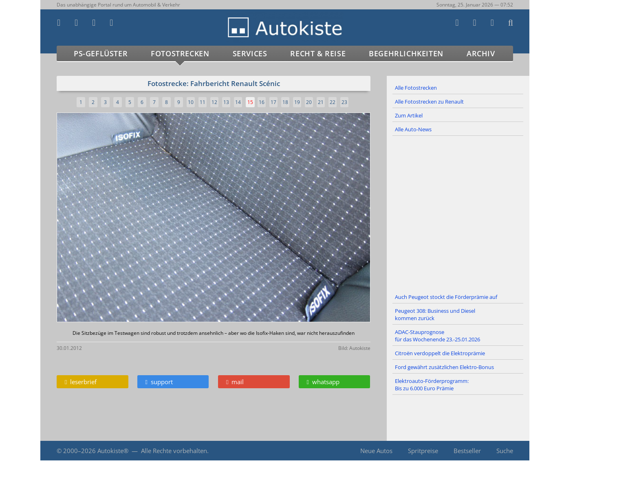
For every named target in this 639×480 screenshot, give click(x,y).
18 (285, 102)
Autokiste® (112, 451)
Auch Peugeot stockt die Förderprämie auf (446, 297)
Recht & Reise (318, 53)
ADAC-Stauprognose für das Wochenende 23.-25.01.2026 (437, 335)
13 (226, 102)
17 (273, 102)
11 (202, 102)
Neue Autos (376, 451)
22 (332, 102)
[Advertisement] (458, 213)
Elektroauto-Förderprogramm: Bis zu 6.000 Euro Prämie (432, 384)
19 (297, 102)
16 (261, 102)
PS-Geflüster (101, 53)
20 (309, 102)
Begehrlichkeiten (406, 53)
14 (238, 102)
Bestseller (467, 451)
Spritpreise (423, 451)
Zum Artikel (409, 115)
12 (214, 102)
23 (344, 102)
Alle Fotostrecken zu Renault (429, 101)
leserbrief (81, 382)
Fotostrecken (180, 53)
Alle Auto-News (413, 129)
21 (321, 102)
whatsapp (323, 382)
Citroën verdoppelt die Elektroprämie (440, 353)
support (159, 382)
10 (191, 102)
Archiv (481, 53)
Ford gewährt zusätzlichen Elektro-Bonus (444, 367)
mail (235, 382)
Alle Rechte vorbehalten (174, 451)
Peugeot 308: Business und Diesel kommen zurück (435, 314)
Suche (504, 451)
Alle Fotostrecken (416, 87)
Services (250, 53)
